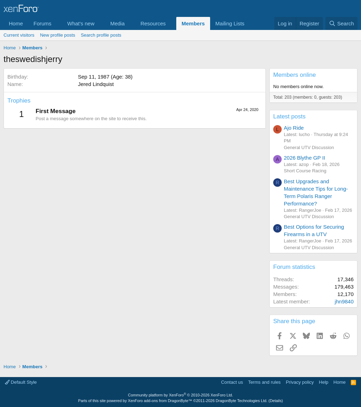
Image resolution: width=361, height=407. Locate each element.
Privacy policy (300, 382)
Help (324, 382)
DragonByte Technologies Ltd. (242, 401)
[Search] (341, 23)
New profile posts (57, 35)
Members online (294, 75)
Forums (42, 23)
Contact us (232, 382)
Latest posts (289, 116)
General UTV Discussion (309, 147)
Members (193, 23)
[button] (57, 23)
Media (117, 23)
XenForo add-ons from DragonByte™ (160, 401)
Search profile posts (101, 35)
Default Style (21, 382)
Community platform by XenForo (180, 395)
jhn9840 (344, 301)
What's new (80, 23)
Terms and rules (264, 382)
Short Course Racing (305, 170)
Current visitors (19, 35)
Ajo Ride (294, 128)
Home (16, 23)
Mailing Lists (230, 23)
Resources (153, 23)
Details (276, 401)
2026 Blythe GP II (304, 158)
